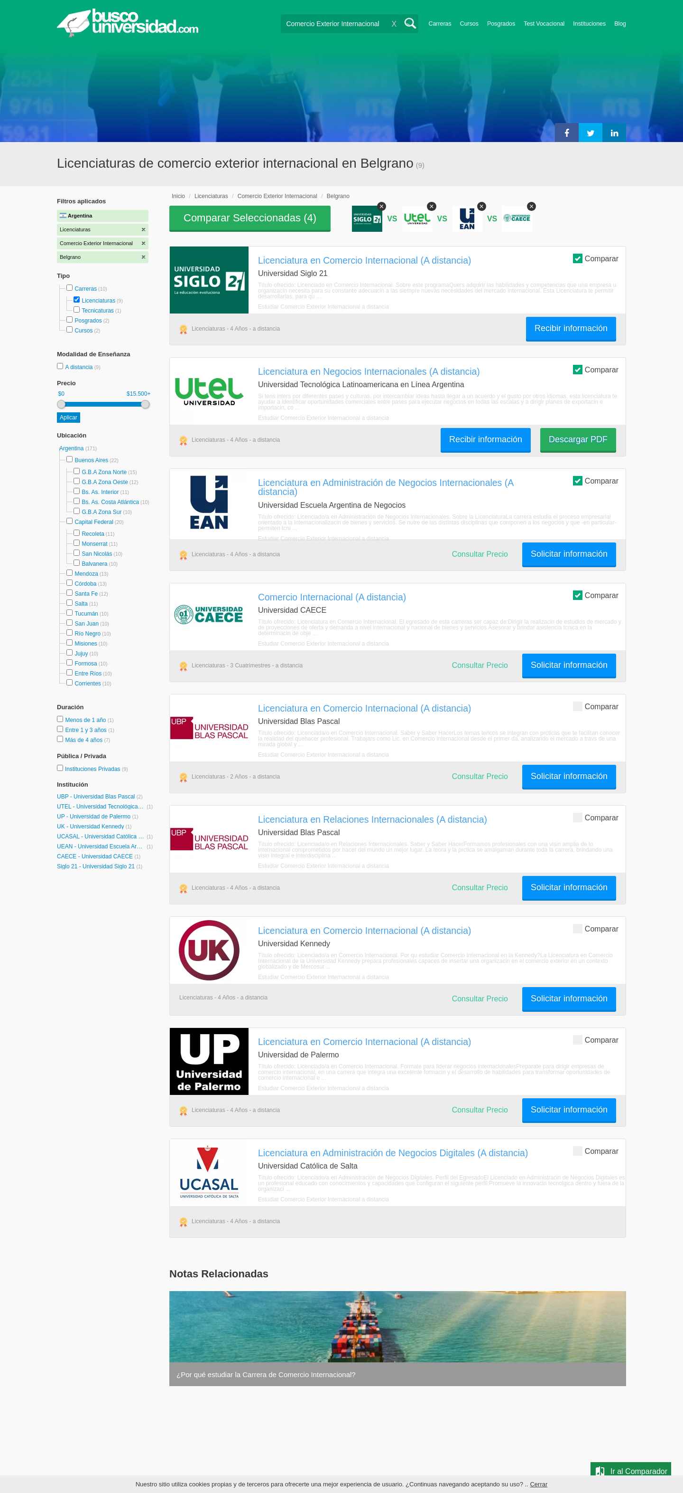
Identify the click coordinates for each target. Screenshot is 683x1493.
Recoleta (93, 534)
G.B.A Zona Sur (101, 512)
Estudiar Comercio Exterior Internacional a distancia (323, 307)
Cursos (469, 24)
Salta (80, 603)
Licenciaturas (98, 300)
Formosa (85, 663)
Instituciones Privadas (96, 769)
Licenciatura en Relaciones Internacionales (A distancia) (372, 819)
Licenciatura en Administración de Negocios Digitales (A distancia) (393, 1153)
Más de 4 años (84, 740)
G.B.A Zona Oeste (105, 482)
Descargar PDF (578, 439)
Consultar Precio (480, 554)
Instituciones (589, 24)
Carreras (440, 24)
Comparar (595, 258)
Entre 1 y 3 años (86, 730)
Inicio (178, 196)
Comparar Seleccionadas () (250, 218)
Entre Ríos (88, 673)
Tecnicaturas (97, 310)
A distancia (79, 367)
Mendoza (86, 574)
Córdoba (85, 583)
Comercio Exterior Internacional (277, 196)
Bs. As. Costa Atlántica (110, 502)
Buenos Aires (91, 460)
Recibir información (571, 328)
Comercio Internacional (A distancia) (332, 597)
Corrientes (87, 683)
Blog (620, 24)
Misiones (85, 643)
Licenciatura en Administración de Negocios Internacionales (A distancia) (385, 487)
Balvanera (94, 564)
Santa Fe (86, 593)
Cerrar (538, 1484)
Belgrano (338, 196)
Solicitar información (569, 554)
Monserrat (94, 544)
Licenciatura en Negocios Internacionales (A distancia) (369, 371)
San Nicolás (97, 554)
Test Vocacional (544, 24)
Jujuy (81, 653)
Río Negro (87, 633)
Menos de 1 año (86, 720)
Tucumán (86, 613)
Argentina (72, 448)
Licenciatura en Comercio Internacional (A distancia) (364, 260)
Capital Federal (93, 522)
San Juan (86, 623)
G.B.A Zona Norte (104, 472)
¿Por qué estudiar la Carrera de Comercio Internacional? (266, 1374)
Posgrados (501, 24)
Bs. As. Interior (100, 492)
